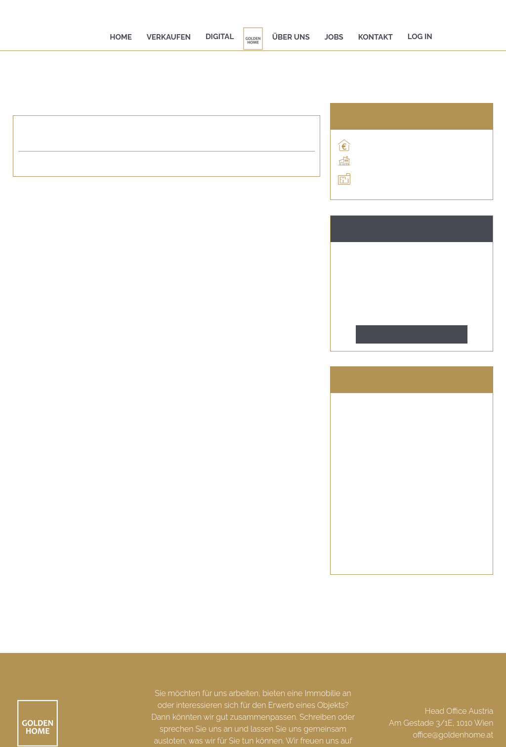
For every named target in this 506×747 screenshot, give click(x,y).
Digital (220, 36)
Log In (420, 36)
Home (121, 37)
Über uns (291, 37)
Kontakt (375, 37)
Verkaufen (169, 37)
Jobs (334, 37)
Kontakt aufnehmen (412, 334)
